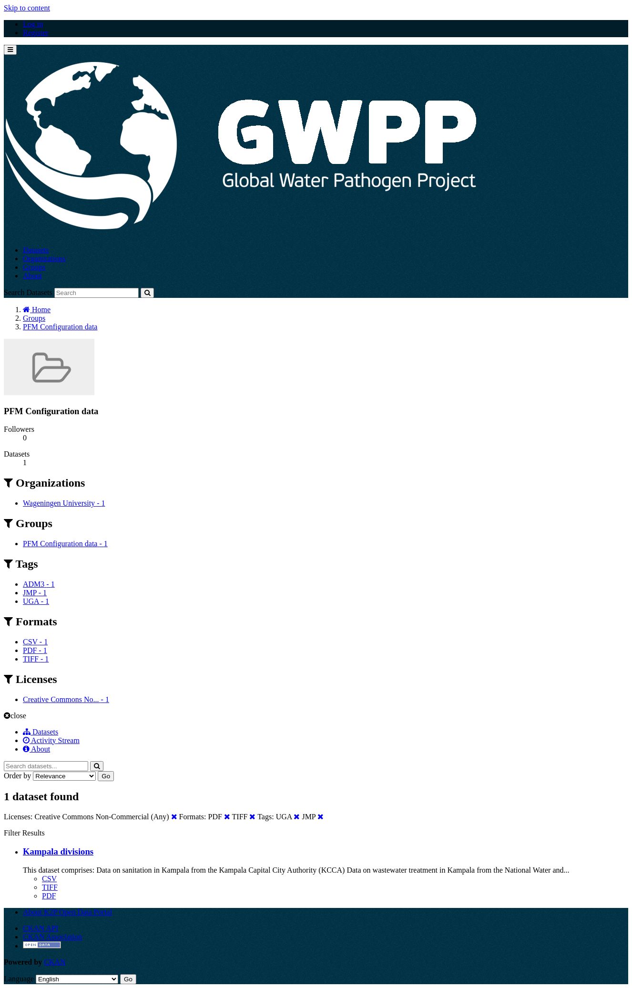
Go (106, 776)
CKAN (54, 962)
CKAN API (40, 928)
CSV (49, 879)
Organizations (44, 259)
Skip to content (27, 8)
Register (35, 33)
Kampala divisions (58, 851)
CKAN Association (52, 937)
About (32, 276)
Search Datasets (28, 292)
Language (19, 979)
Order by (17, 776)
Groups (34, 267)
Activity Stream (51, 740)
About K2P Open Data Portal (67, 912)
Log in (33, 24)
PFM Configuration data (60, 327)
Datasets (36, 250)
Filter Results (24, 833)
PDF (49, 896)
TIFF (50, 887)
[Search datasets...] (46, 766)
